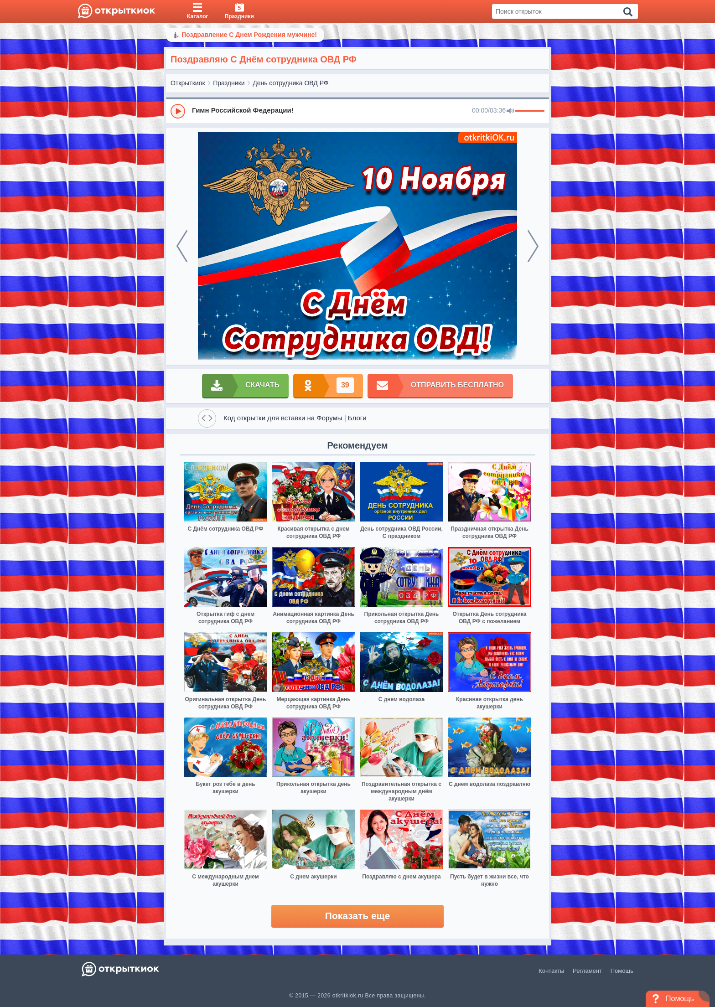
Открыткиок (188, 83)
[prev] (182, 246)
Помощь (622, 970)
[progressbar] (529, 111)
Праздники (228, 83)
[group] (357, 110)
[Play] (178, 111)
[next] (533, 246)
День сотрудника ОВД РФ (290, 83)
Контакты (551, 970)
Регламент (587, 970)
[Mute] (510, 111)
